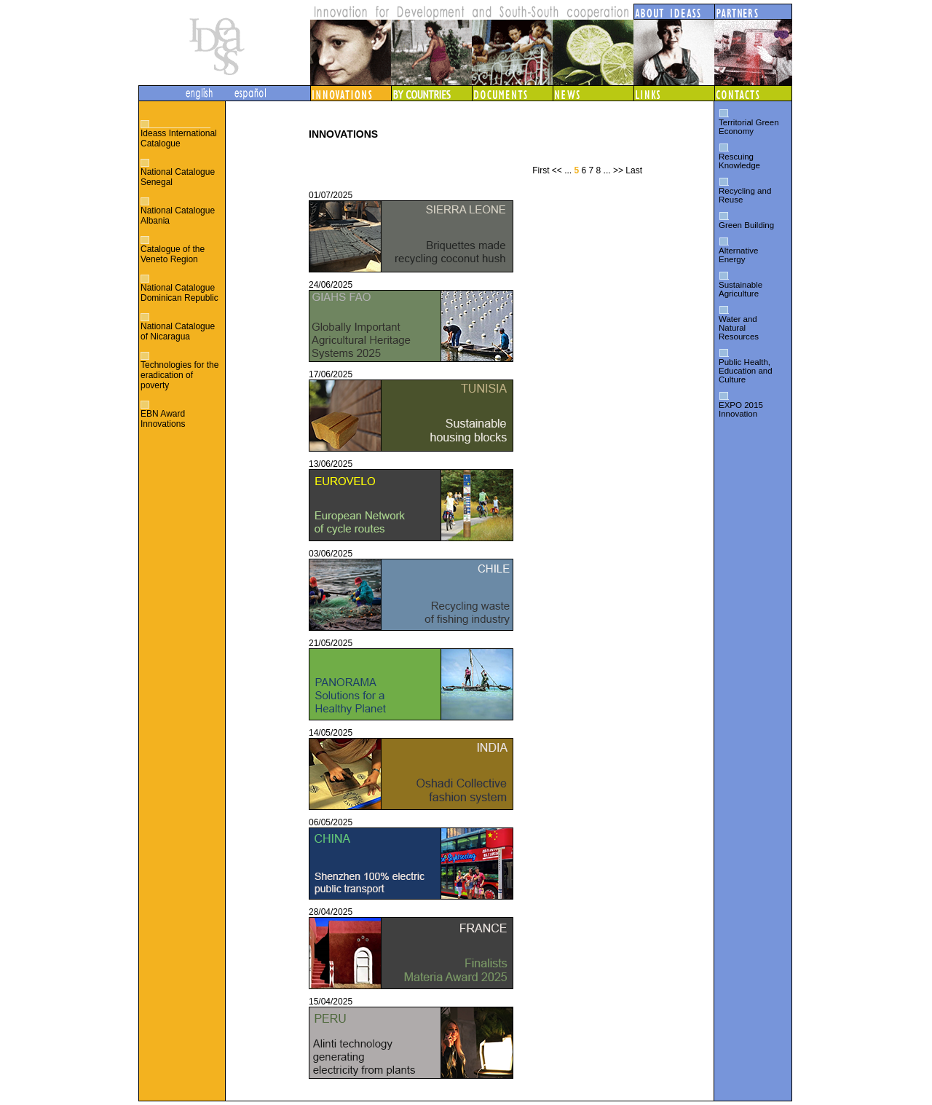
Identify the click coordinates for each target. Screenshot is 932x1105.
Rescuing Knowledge (739, 161)
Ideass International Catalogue (179, 138)
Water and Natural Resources (739, 328)
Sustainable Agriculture (740, 289)
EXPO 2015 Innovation (741, 409)
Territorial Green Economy (749, 126)
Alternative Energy (738, 255)
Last (633, 170)
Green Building (746, 225)
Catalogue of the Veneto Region (173, 254)
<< (557, 170)
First (540, 170)
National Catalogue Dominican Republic (179, 293)
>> (618, 170)
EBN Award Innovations (163, 419)
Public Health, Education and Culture (746, 371)
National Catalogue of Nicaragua (178, 331)
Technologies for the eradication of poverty (179, 375)
